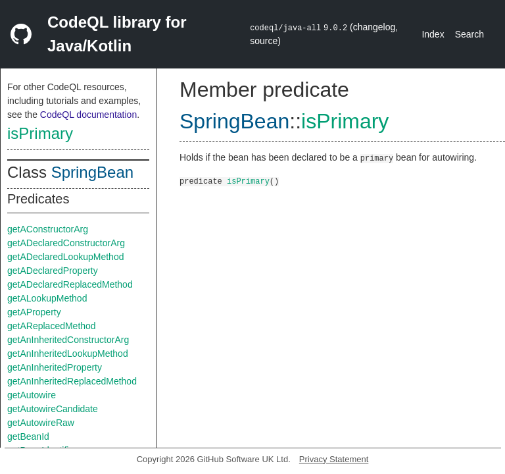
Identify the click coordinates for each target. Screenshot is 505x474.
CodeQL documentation (88, 114)
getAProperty (34, 312)
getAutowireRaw (40, 422)
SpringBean (92, 172)
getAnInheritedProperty (54, 367)
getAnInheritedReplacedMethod (72, 381)
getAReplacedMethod (51, 326)
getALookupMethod (47, 298)
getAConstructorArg (47, 229)
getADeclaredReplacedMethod (70, 284)
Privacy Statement (334, 459)
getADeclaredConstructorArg (66, 243)
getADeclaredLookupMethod (65, 256)
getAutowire (31, 395)
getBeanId (28, 436)
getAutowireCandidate (52, 409)
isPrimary (40, 133)
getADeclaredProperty (52, 270)
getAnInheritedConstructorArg (68, 339)
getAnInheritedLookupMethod (67, 353)
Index (432, 34)
